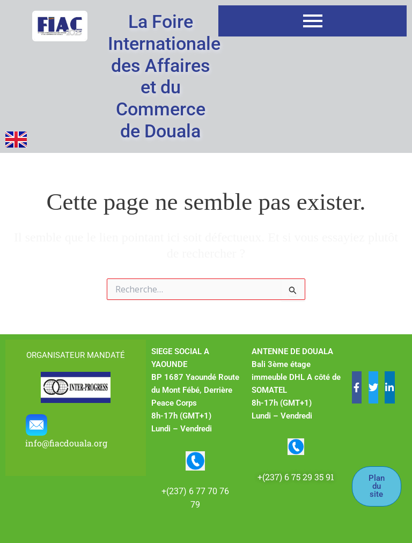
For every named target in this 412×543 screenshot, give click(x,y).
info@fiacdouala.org (67, 443)
